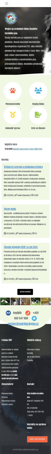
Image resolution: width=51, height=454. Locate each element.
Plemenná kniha (7, 393)
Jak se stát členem (33, 356)
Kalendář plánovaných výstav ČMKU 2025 (27, 149)
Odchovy (5, 397)
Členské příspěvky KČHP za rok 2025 (21, 247)
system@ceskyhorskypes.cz (23, 323)
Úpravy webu (10, 209)
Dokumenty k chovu (8, 400)
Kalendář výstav (7, 404)
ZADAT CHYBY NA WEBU (37, 439)
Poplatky (30, 360)
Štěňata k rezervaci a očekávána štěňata (23, 167)
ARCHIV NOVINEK (25, 291)
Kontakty (30, 353)
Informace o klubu (33, 349)
